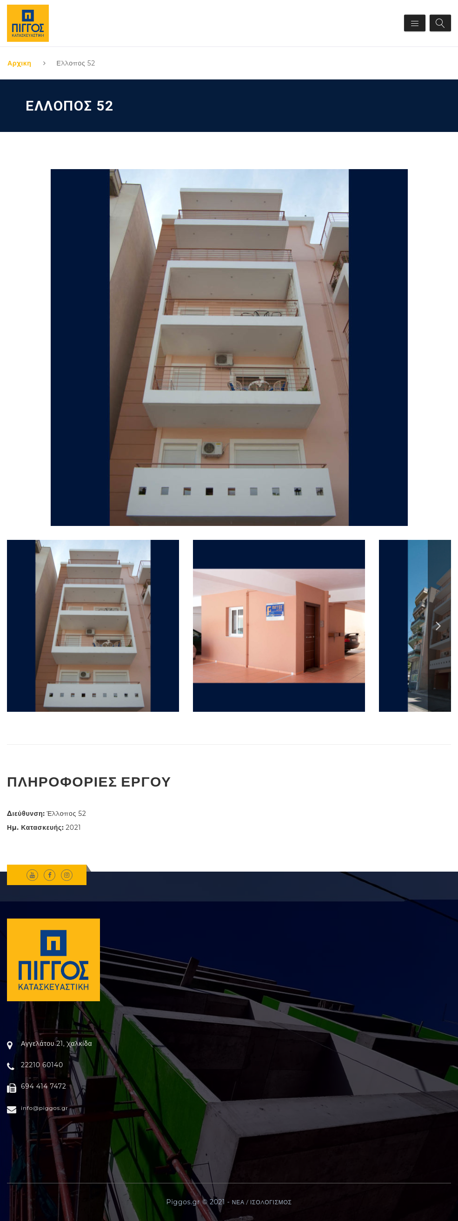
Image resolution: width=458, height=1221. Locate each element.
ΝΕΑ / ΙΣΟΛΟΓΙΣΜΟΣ (262, 1202)
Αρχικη (19, 63)
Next (439, 626)
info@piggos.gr (44, 1107)
